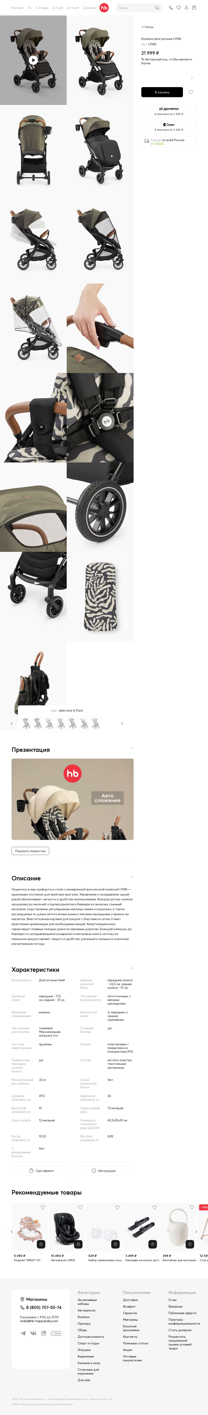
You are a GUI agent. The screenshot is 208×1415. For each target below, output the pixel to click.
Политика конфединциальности (184, 1321)
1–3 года (42, 8)
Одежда (84, 1323)
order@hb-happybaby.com (39, 1321)
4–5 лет (57, 8)
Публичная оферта (182, 1313)
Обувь (82, 1330)
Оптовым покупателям (132, 1358)
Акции (127, 1350)
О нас (172, 1300)
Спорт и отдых (88, 1343)
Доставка (130, 1300)
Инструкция (106, 1171)
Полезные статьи (135, 1343)
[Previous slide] (11, 1231)
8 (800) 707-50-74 (43, 1307)
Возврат (129, 1306)
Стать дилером (179, 1330)
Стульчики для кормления (88, 1371)
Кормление (86, 1356)
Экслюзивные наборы (87, 1302)
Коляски (83, 1317)
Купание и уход (89, 1363)
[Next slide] (196, 1231)
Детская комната (91, 1337)
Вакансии (175, 1306)
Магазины (130, 1320)
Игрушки (84, 1350)
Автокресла (86, 1310)
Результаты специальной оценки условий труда (179, 1342)
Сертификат (45, 1171)
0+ (30, 8)
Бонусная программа (131, 1328)
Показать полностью (30, 851)
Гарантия (130, 1313)
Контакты (130, 1337)
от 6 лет (73, 8)
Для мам (89, 8)
